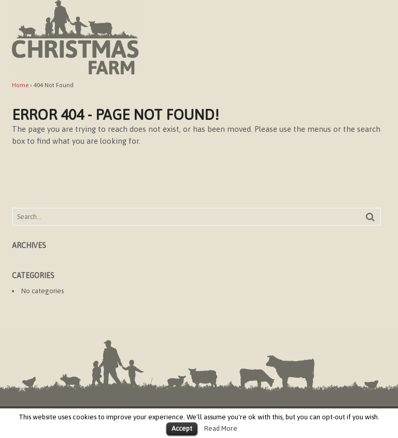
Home (20, 85)
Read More (220, 428)
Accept (182, 428)
